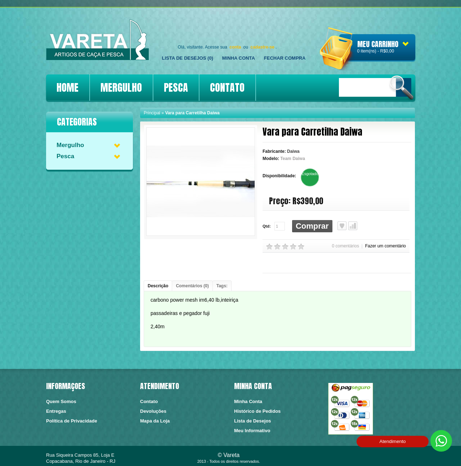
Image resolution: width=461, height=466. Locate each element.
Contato (149, 401)
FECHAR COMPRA (285, 58)
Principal (152, 112)
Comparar (352, 225)
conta (235, 47)
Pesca (65, 156)
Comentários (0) (192, 285)
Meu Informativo (252, 430)
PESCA (176, 87)
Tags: (222, 285)
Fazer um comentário (385, 245)
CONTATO (227, 87)
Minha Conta (238, 58)
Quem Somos (61, 401)
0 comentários (345, 245)
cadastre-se (262, 47)
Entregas (56, 411)
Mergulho (70, 145)
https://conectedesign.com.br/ (391, 457)
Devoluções (153, 411)
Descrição (158, 285)
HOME (68, 87)
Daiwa (293, 151)
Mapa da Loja (155, 421)
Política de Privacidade (71, 421)
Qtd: (267, 226)
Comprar (312, 225)
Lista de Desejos (341, 225)
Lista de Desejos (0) (187, 58)
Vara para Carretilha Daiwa (192, 112)
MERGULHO (121, 87)
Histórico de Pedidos (257, 411)
